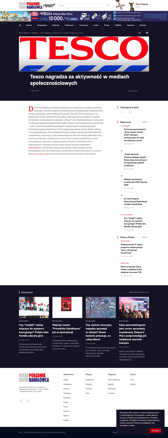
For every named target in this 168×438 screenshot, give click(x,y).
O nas (132, 380)
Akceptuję (155, 431)
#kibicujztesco (35, 147)
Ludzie (96, 25)
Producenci (69, 25)
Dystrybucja (112, 389)
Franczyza (84, 25)
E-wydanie (111, 393)
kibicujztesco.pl (41, 154)
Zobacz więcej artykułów (139, 292)
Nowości (55, 25)
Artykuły (34, 33)
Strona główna (24, 33)
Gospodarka (42, 25)
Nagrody (111, 384)
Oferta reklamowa (114, 380)
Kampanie (126, 126)
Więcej (144, 122)
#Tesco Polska (133, 91)
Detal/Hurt (125, 263)
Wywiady (89, 384)
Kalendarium (90, 380)
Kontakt (143, 25)
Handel (29, 25)
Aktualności (128, 215)
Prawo (106, 25)
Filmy (87, 393)
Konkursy (89, 389)
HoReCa (118, 25)
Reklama (130, 25)
